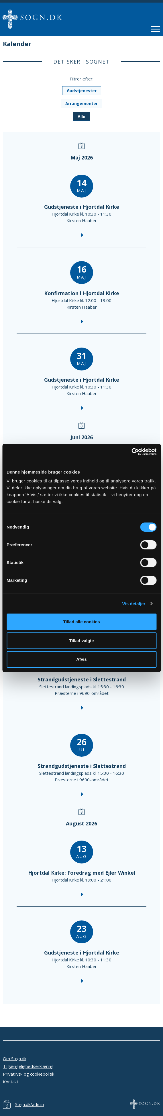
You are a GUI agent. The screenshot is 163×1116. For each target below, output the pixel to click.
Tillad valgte (81, 640)
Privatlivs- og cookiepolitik (28, 1074)
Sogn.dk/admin (29, 1104)
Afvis (81, 659)
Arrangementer (81, 103)
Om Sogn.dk (14, 1058)
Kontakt (10, 1082)
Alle (81, 116)
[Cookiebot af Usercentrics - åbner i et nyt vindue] (131, 452)
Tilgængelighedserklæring (28, 1066)
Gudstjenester (82, 90)
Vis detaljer (134, 603)
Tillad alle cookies (81, 621)
